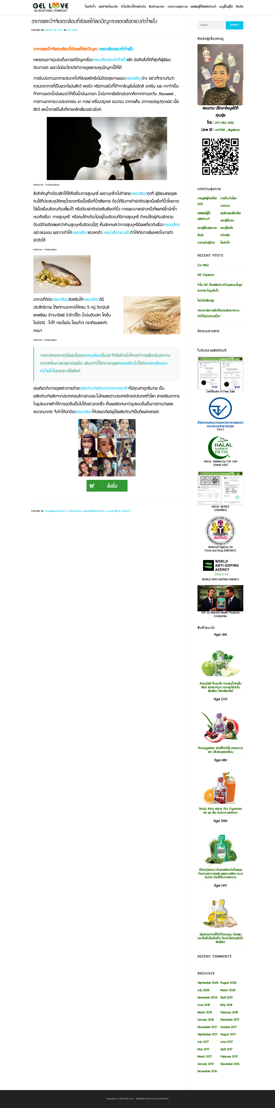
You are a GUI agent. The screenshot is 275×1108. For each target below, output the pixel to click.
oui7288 (220, 130)
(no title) (203, 265)
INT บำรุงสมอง (205, 275)
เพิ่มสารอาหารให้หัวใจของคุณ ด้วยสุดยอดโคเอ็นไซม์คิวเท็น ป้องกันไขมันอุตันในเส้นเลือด (220, 914)
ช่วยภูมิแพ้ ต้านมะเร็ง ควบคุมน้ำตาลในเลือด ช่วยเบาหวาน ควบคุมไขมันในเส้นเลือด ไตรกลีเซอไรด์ (220, 663)
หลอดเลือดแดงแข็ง (117, 233)
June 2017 (226, 1042)
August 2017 (228, 1034)
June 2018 (203, 1005)
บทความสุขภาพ (178, 7)
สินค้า (200, 235)
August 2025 (228, 983)
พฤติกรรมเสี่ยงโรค (230, 213)
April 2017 (226, 1049)
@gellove (233, 130)
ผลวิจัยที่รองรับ (108, 7)
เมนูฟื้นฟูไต (226, 7)
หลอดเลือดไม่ (127, 364)
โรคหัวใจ (90, 7)
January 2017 (205, 1064)
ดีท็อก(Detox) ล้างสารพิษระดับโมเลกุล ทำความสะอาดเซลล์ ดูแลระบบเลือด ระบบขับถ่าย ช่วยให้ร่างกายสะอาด (220, 849)
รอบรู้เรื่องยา (227, 221)
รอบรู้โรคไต (226, 228)
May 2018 (226, 1005)
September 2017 (207, 1034)
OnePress (140, 1099)
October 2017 (228, 1027)
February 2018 (229, 1012)
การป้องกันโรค (75, 511)
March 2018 (204, 1012)
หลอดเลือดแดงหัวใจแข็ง (116, 49)
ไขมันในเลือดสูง (205, 301)
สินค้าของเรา (157, 7)
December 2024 (207, 998)
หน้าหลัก (225, 235)
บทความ (225, 206)
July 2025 (203, 990)
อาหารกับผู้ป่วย (113, 511)
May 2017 (203, 1049)
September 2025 (207, 983)
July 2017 (203, 1042)
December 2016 (229, 1064)
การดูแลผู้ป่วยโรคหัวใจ (55, 511)
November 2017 (207, 1027)
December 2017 (229, 1020)
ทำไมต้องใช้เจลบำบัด (133, 7)
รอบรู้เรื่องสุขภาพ (207, 228)
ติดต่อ (239, 7)
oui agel (73, 30)
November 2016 (207, 1071)
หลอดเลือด (133, 79)
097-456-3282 (224, 123)
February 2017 (229, 1057)
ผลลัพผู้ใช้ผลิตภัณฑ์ (203, 7)
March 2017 (204, 1057)
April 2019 (226, 998)
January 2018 (205, 1020)
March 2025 (227, 990)
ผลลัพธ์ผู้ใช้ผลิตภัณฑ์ (93, 511)
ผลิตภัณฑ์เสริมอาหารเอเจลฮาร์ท (104, 389)
